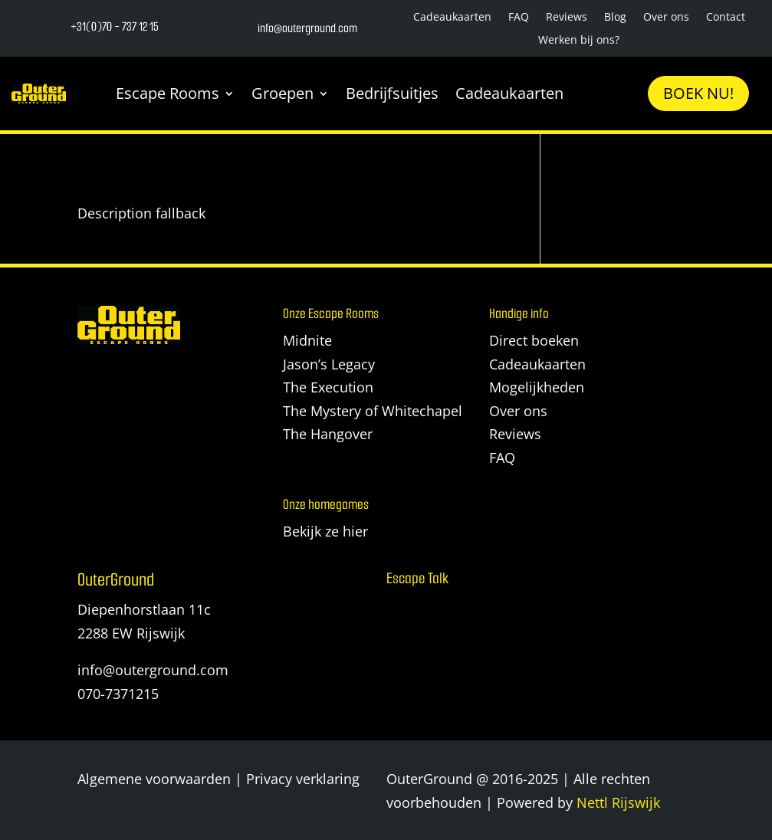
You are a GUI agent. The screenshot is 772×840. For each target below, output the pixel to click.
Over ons (666, 17)
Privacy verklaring (303, 778)
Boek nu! (698, 93)
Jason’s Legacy (329, 364)
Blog (615, 17)
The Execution (328, 387)
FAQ (518, 17)
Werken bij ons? (578, 40)
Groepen (282, 93)
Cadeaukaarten (452, 17)
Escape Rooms (167, 93)
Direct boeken (534, 340)
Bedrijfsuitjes (392, 93)
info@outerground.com (152, 670)
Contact (725, 17)
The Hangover (328, 434)
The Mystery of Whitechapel (372, 411)
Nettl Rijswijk (618, 802)
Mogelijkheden (536, 387)
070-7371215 (118, 693)
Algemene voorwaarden (154, 778)
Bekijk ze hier (325, 531)
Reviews (566, 17)
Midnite (307, 340)
